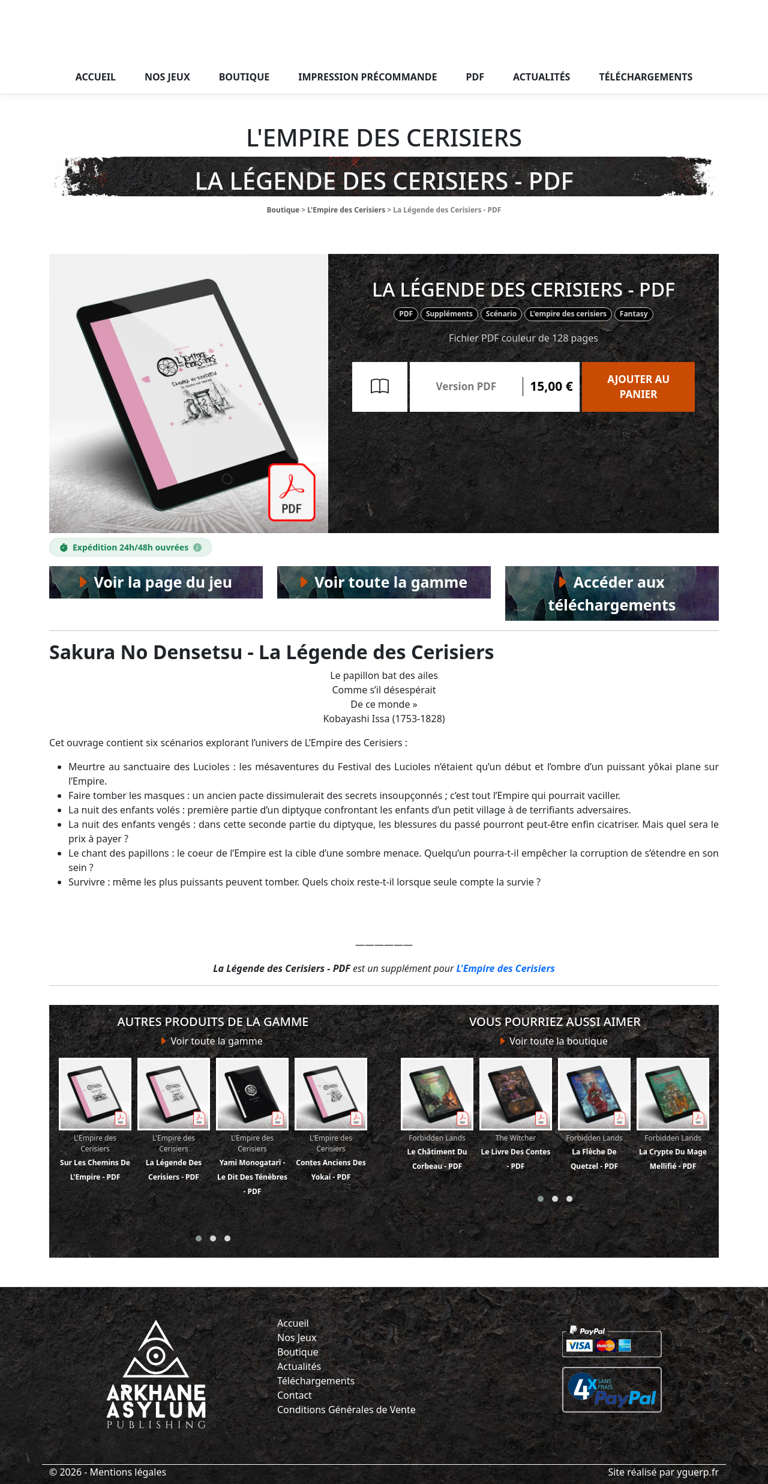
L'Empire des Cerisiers (346, 210)
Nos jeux (167, 76)
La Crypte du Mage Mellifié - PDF (673, 1114)
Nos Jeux (296, 1337)
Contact (294, 1395)
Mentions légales (128, 1472)
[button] (198, 1238)
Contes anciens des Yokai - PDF (331, 1120)
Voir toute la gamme (212, 1041)
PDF (475, 76)
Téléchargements (645, 76)
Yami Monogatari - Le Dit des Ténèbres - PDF (252, 1127)
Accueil (96, 76)
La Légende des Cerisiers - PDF (173, 1120)
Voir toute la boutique (555, 1041)
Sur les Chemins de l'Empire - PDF (95, 1120)
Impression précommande (367, 76)
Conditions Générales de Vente (346, 1409)
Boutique (244, 76)
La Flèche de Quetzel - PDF (594, 1114)
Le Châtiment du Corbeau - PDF (437, 1114)
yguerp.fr (698, 1472)
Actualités (541, 76)
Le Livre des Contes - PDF (515, 1114)
